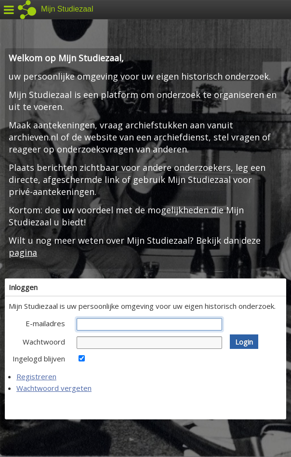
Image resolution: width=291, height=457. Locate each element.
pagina (23, 252)
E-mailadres (45, 323)
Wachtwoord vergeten (54, 388)
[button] (244, 341)
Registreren (36, 376)
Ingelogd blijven (39, 358)
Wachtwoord (44, 341)
